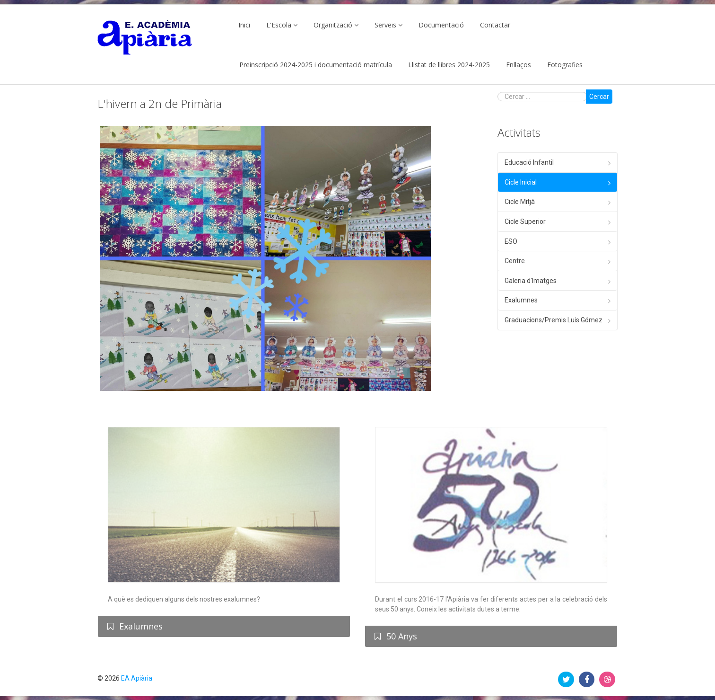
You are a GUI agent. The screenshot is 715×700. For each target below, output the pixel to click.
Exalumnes (521, 300)
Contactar (495, 24)
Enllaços (518, 64)
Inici (244, 24)
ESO (511, 241)
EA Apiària (136, 678)
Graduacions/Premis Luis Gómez (553, 320)
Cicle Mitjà (520, 201)
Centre (515, 261)
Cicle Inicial (521, 182)
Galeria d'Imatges (531, 280)
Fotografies (565, 64)
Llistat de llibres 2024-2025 (449, 64)
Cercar (599, 96)
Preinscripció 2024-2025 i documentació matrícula (315, 64)
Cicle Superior (525, 221)
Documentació (441, 24)
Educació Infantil (529, 162)
